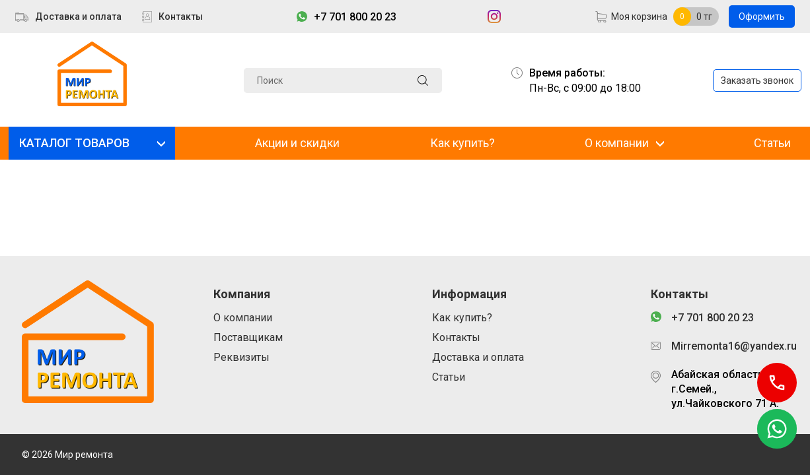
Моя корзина (639, 16)
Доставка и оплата (78, 16)
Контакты (181, 16)
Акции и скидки (297, 143)
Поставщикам (248, 337)
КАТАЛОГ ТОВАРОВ (74, 143)
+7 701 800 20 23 (355, 16)
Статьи (772, 143)
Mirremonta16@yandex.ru (729, 346)
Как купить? (462, 143)
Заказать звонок (757, 80)
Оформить (762, 16)
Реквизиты (241, 357)
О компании (617, 143)
